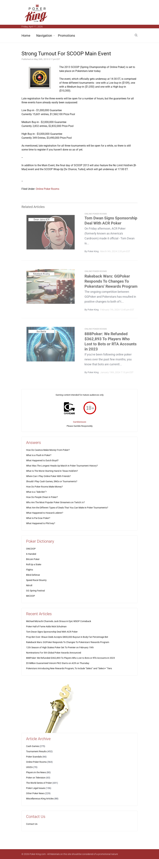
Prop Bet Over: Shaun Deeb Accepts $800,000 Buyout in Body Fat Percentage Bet (67, 637)
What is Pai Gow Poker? (38, 518)
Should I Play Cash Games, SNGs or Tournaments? (51, 481)
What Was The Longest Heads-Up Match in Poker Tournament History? (62, 465)
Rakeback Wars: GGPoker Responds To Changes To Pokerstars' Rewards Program (111, 282)
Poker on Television (35, 777)
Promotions (66, 35)
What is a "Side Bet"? (36, 492)
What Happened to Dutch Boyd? (42, 460)
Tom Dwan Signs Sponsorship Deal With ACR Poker (52, 631)
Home (25, 35)
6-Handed (31, 554)
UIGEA (29, 767)
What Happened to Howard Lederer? (44, 513)
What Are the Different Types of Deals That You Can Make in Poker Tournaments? (67, 507)
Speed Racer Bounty (36, 580)
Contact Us (31, 824)
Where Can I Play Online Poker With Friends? (48, 476)
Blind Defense (33, 575)
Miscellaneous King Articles (40, 798)
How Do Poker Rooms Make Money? (44, 486)
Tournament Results (36, 751)
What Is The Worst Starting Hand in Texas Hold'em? (52, 471)
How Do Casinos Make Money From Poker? (48, 450)
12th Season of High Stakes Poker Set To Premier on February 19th (60, 647)
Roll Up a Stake (33, 564)
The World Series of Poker (39, 783)
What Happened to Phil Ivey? (40, 523)
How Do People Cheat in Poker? (42, 497)
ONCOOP (31, 548)
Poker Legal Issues (35, 788)
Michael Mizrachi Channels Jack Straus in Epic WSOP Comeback (58, 621)
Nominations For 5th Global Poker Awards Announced (53, 652)
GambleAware (79, 422)
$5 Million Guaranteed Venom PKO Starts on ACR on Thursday (57, 663)
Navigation (44, 35)
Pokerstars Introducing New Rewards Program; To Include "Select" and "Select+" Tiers (69, 668)
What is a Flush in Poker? (38, 455)
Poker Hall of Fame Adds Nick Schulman (46, 626)
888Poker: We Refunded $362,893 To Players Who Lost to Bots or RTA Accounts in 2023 (70, 658)
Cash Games (32, 746)
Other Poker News (35, 793)
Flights (29, 569)
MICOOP (30, 596)
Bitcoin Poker (33, 559)
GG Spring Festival (35, 590)
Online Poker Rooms (47, 188)
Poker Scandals (34, 756)
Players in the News (36, 772)
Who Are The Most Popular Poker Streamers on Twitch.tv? (55, 502)
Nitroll (29, 585)
